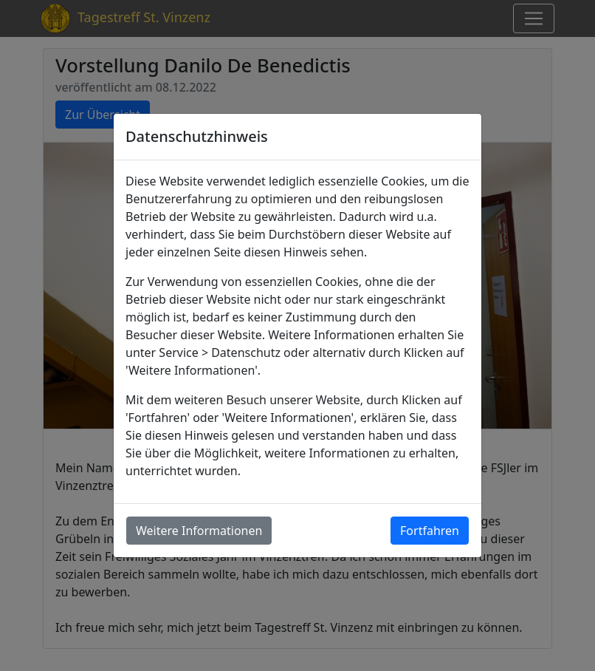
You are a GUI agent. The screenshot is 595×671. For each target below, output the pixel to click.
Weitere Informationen (199, 530)
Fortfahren (429, 530)
